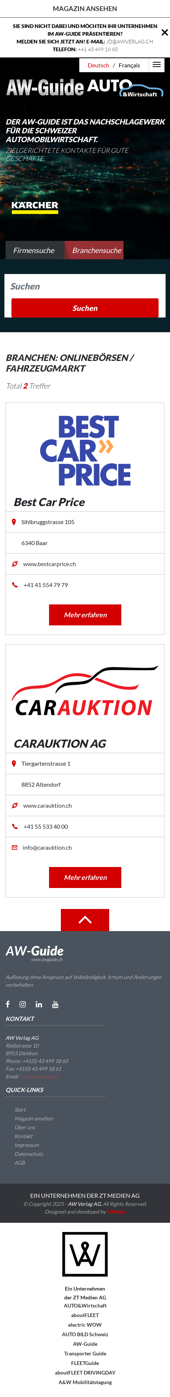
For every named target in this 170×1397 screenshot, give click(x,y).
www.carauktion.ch (47, 805)
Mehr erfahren (85, 615)
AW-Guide (85, 1344)
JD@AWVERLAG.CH (129, 41)
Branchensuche (96, 250)
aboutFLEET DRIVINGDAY (85, 1372)
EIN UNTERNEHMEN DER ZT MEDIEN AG (85, 1195)
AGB (15, 1162)
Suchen (84, 307)
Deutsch (98, 65)
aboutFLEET (85, 1315)
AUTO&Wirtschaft (85, 1305)
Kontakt (19, 1136)
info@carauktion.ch (47, 847)
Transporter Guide (85, 1353)
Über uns (20, 1127)
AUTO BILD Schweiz (85, 1334)
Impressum (22, 1145)
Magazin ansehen (85, 8)
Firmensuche (33, 250)
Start (15, 1109)
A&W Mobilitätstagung (85, 1382)
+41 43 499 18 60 (98, 49)
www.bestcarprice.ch (49, 563)
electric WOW (85, 1324)
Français (129, 65)
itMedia (116, 1211)
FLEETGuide (85, 1363)
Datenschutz (24, 1154)
